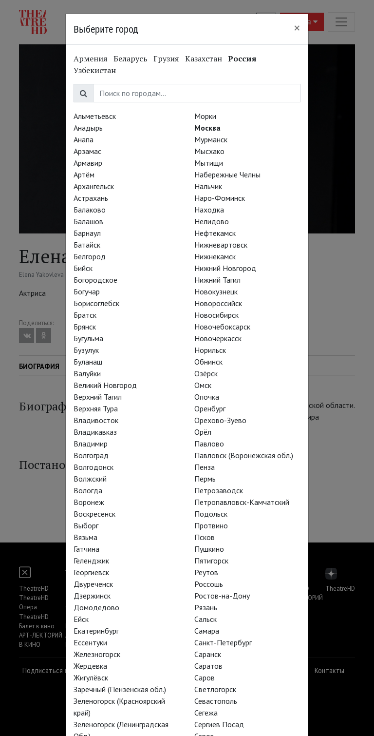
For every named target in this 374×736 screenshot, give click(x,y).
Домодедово (96, 607)
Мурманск (210, 139)
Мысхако (209, 151)
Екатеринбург (96, 631)
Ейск (81, 619)
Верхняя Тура (96, 408)
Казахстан (203, 58)
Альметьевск (95, 116)
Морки (205, 116)
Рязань (205, 607)
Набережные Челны (227, 174)
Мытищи (208, 163)
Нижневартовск (220, 245)
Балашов (88, 221)
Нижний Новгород (225, 268)
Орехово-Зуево (220, 420)
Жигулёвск (91, 677)
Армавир (88, 163)
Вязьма (85, 537)
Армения (91, 58)
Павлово (209, 443)
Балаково (90, 209)
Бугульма (88, 338)
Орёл (202, 432)
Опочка (206, 397)
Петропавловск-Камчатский (241, 502)
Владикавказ (95, 432)
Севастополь (215, 701)
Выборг (86, 525)
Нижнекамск (215, 256)
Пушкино (209, 549)
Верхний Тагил (98, 397)
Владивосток (96, 420)
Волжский (90, 479)
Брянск (85, 326)
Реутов (206, 572)
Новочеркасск (218, 338)
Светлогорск (215, 689)
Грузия (166, 58)
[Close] (297, 27)
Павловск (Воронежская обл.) (243, 455)
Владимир (91, 443)
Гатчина (86, 549)
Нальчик (208, 186)
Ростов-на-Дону (222, 595)
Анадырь (88, 128)
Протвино (211, 525)
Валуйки (87, 373)
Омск (202, 385)
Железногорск (97, 654)
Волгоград (91, 455)
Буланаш (88, 362)
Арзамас (87, 151)
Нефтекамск (215, 233)
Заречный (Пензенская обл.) (120, 689)
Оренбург (209, 408)
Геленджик (91, 560)
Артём (84, 174)
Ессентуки (90, 642)
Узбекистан (95, 70)
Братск (85, 315)
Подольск (210, 514)
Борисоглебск (96, 303)
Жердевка (90, 666)
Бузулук (86, 350)
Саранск (207, 654)
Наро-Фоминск (219, 198)
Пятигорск (211, 560)
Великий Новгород (105, 385)
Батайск (87, 245)
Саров (204, 677)
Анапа (84, 139)
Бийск (83, 268)
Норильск (210, 350)
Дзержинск (92, 595)
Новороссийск (218, 303)
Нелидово (211, 221)
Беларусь (130, 58)
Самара (206, 631)
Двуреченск (93, 584)
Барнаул (87, 233)
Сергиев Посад (219, 724)
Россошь (208, 584)
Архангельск (94, 186)
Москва (207, 128)
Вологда (88, 490)
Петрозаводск (218, 490)
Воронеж (89, 502)
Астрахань (91, 198)
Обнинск (208, 362)
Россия (242, 58)
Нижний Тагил (217, 280)
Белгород (90, 256)
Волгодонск (93, 467)
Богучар (87, 291)
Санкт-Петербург (223, 642)
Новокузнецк (216, 291)
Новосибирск (216, 315)
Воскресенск (94, 514)
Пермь (205, 479)
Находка (209, 209)
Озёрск (206, 373)
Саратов (208, 666)
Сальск (205, 619)
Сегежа (206, 712)
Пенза (204, 467)
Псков (204, 537)
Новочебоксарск (222, 326)
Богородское (95, 280)
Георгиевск (91, 572)
